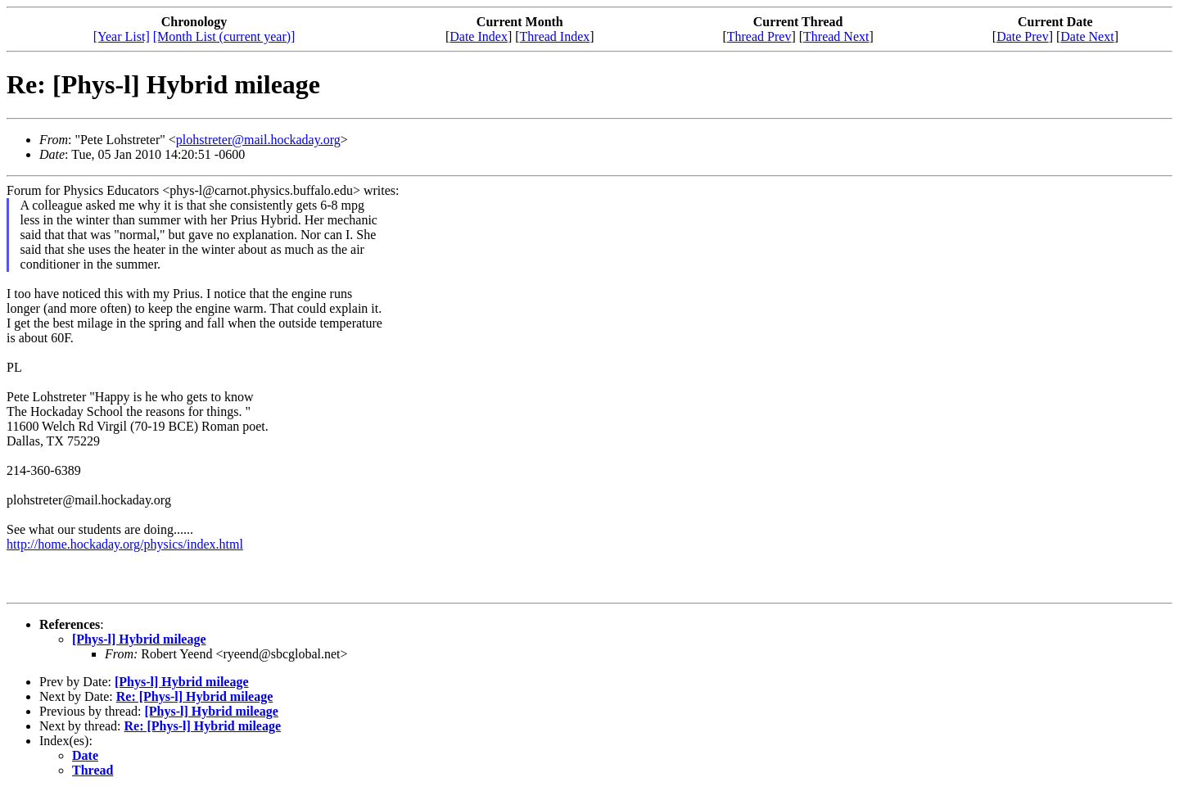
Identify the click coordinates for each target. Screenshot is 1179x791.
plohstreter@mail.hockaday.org (258, 140)
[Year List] (121, 36)
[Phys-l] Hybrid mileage (139, 639)
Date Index (478, 36)
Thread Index (555, 36)
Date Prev (1022, 36)
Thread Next (836, 36)
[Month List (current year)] (224, 36)
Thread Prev (759, 36)
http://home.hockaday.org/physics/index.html (125, 544)
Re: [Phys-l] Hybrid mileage (194, 696)
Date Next (1087, 36)
